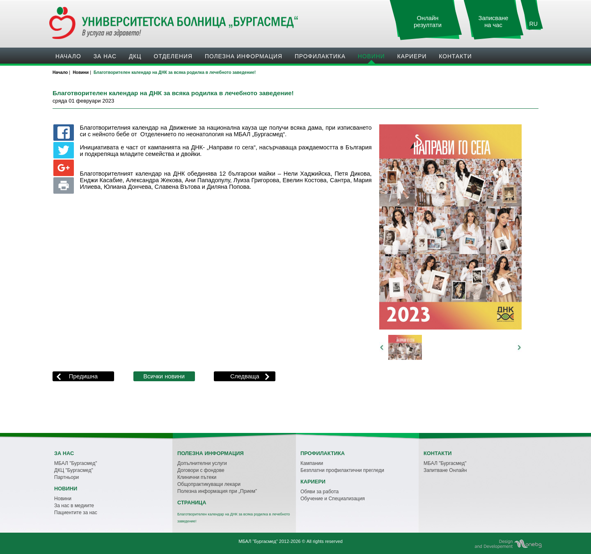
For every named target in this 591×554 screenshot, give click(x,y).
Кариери (412, 56)
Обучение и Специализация (332, 498)
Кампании (311, 463)
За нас (105, 56)
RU (533, 24)
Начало (68, 56)
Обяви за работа (319, 491)
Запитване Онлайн (445, 470)
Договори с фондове (200, 470)
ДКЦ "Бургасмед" (73, 470)
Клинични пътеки (196, 477)
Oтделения (173, 56)
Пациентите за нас (75, 512)
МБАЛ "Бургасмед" (75, 463)
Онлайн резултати (428, 21)
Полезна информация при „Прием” (217, 491)
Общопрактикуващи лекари (209, 484)
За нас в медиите (74, 505)
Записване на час (494, 21)
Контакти (455, 56)
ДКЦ (135, 56)
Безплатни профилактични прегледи (342, 470)
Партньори (66, 477)
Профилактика (320, 56)
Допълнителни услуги (202, 463)
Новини (371, 56)
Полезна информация (243, 56)
